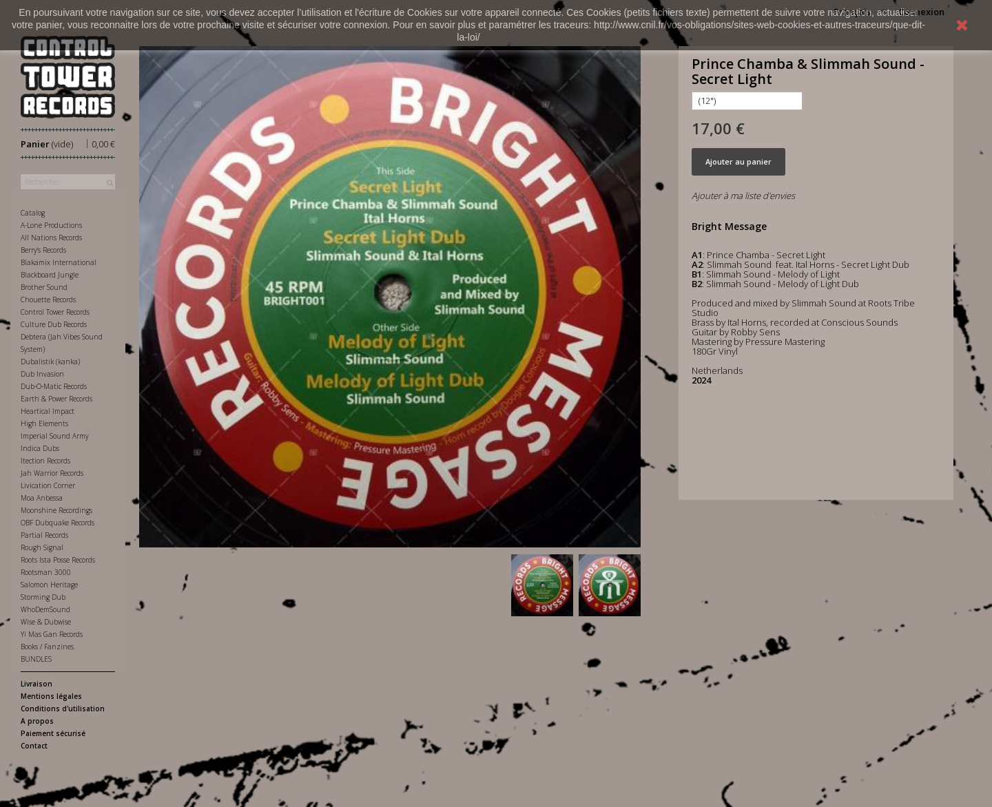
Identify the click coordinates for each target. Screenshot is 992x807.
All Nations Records (51, 237)
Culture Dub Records (54, 324)
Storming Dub (43, 597)
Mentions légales (51, 696)
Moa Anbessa (42, 498)
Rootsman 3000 (46, 572)
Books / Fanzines (47, 646)
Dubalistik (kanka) (50, 361)
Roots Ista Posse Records (58, 560)
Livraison (36, 684)
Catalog (33, 213)
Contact (34, 746)
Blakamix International (58, 262)
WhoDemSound (45, 609)
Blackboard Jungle (50, 275)
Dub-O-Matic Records (54, 386)
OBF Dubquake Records (57, 522)
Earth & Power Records (56, 399)
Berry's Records (43, 250)
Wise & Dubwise (46, 622)
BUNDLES (36, 659)
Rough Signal (42, 547)
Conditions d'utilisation (63, 708)
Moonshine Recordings (56, 510)
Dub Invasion (42, 374)
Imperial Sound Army (55, 436)
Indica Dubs (40, 448)
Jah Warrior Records (52, 473)
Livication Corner (48, 485)
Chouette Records (48, 299)
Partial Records (44, 535)
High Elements (44, 423)
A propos (37, 721)
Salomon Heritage (49, 584)
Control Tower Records (55, 312)
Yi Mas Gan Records (52, 634)
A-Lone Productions (51, 225)
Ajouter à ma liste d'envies (743, 195)
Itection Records (45, 460)
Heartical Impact (47, 411)
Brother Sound (44, 287)
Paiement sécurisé (53, 733)
